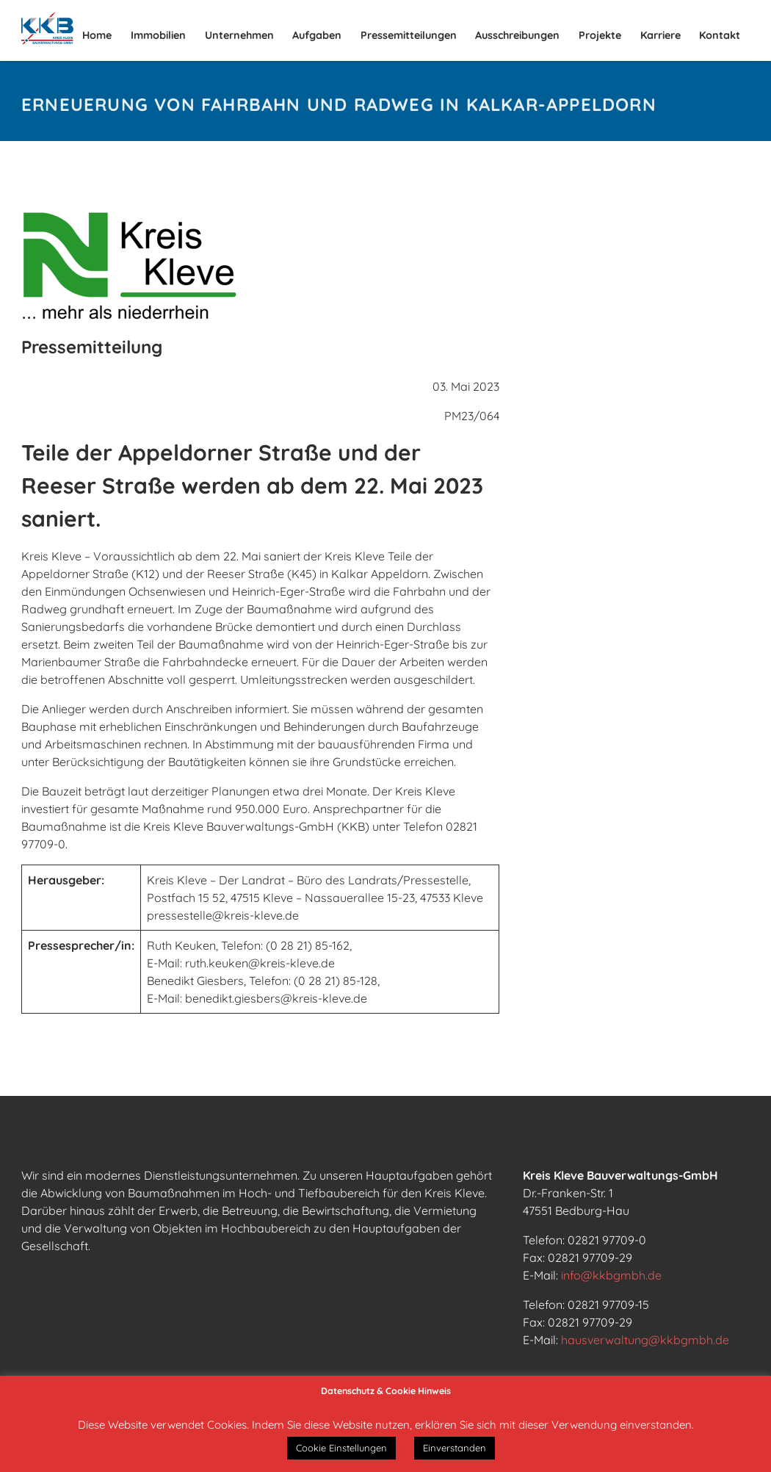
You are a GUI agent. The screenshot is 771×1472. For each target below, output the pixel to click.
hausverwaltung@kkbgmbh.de (645, 1339)
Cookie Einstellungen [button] (341, 1448)
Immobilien (158, 35)
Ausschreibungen (517, 35)
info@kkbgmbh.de (611, 1275)
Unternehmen (239, 35)
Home (97, 35)
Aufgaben (316, 35)
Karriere (660, 35)
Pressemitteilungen (409, 35)
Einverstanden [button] (454, 1448)
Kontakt (719, 35)
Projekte (600, 35)
